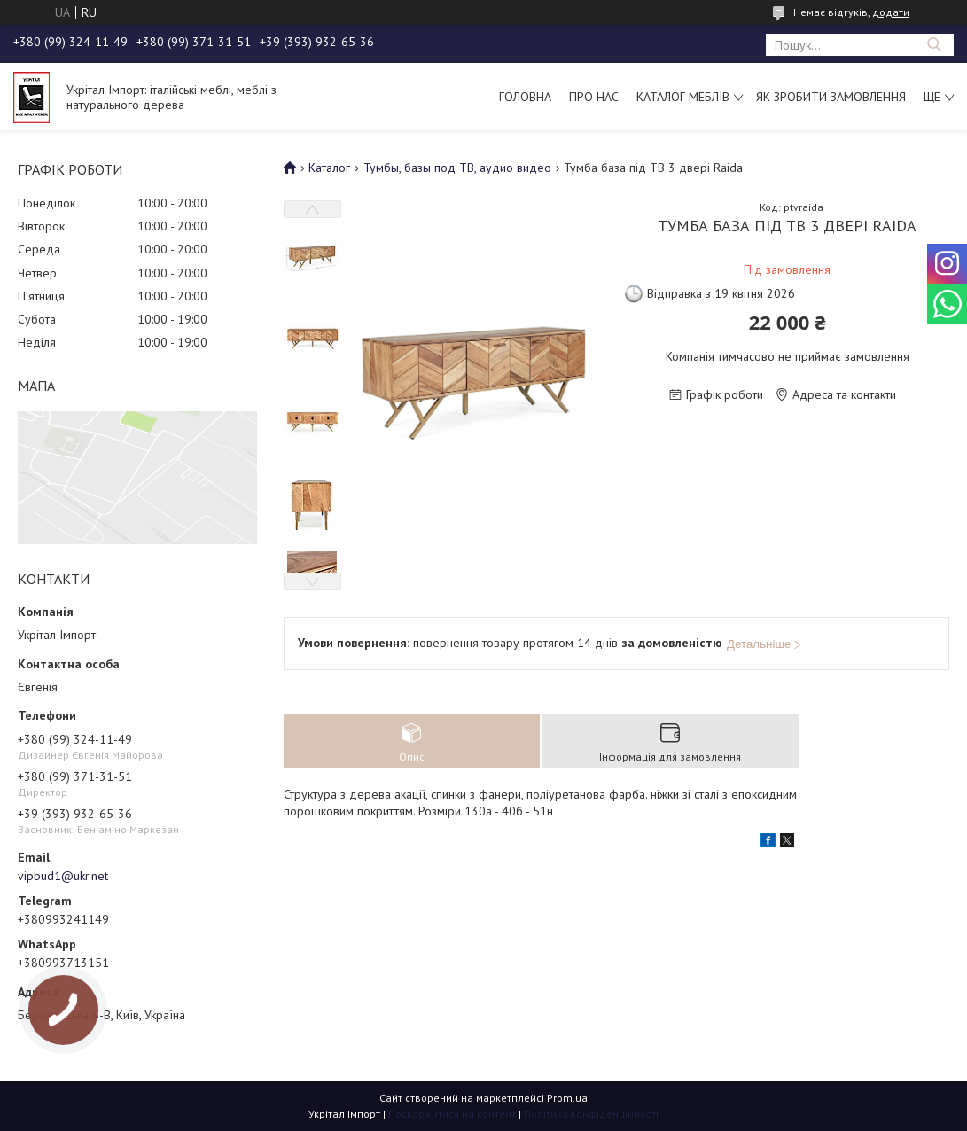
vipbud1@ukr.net (63, 876)
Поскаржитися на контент (452, 1113)
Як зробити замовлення (831, 97)
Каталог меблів (682, 97)
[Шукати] (934, 45)
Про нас (594, 97)
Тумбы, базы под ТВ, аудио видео (457, 167)
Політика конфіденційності (591, 1113)
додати (890, 12)
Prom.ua (567, 1097)
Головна (525, 97)
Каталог (329, 167)
